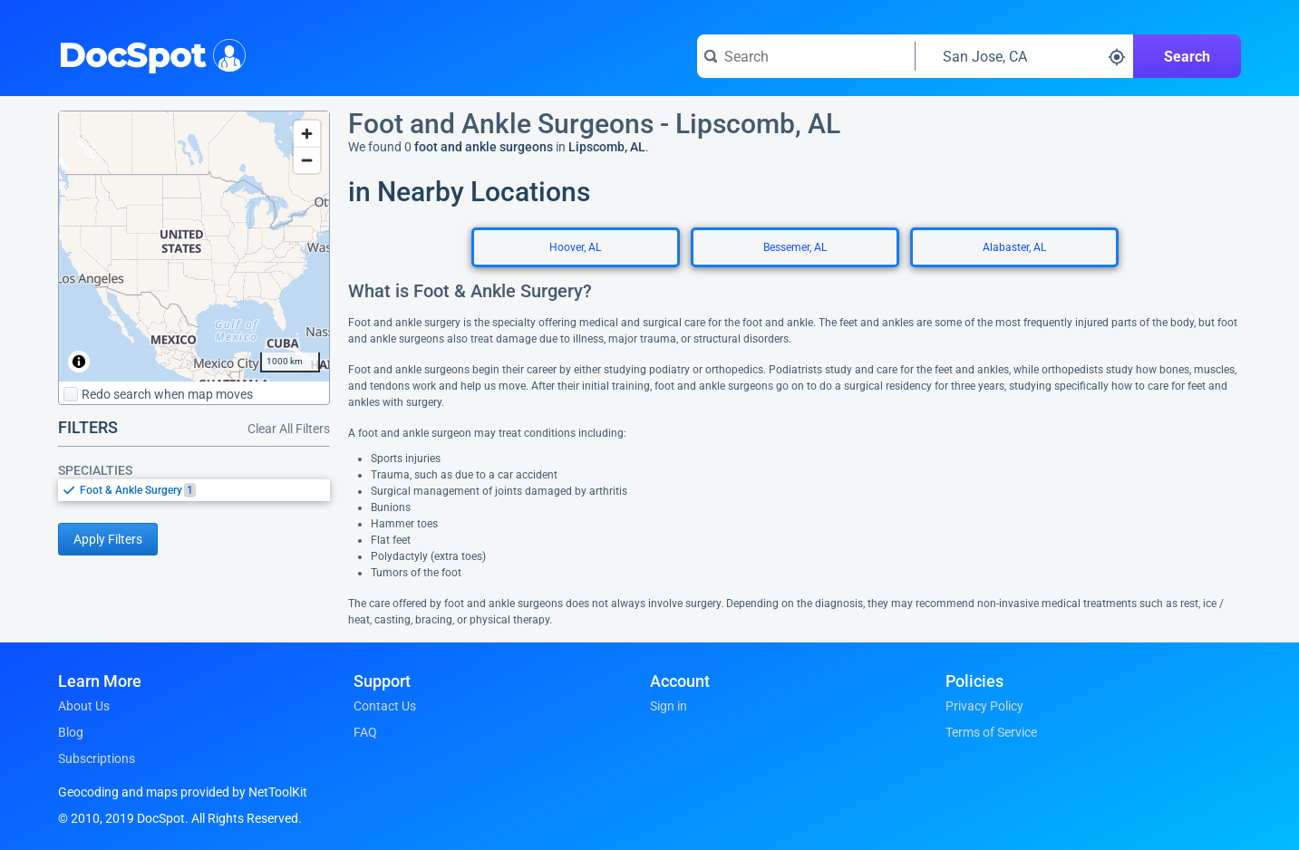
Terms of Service (991, 732)
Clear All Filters (288, 428)
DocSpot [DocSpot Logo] (148, 53)
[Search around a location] (1024, 56)
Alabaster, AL (1014, 247)
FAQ (365, 732)
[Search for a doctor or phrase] (806, 56)
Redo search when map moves (158, 394)
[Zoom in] (307, 134)
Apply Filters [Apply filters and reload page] (107, 539)
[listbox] (194, 489)
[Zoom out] (307, 160)
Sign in (668, 706)
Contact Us (385, 706)
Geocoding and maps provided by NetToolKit (182, 792)
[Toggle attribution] (79, 361)
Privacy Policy (984, 706)
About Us (84, 706)
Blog (70, 732)
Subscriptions (96, 758)
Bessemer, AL (795, 247)
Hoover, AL (575, 247)
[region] (194, 246)
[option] (205, 490)
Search (1187, 56)
